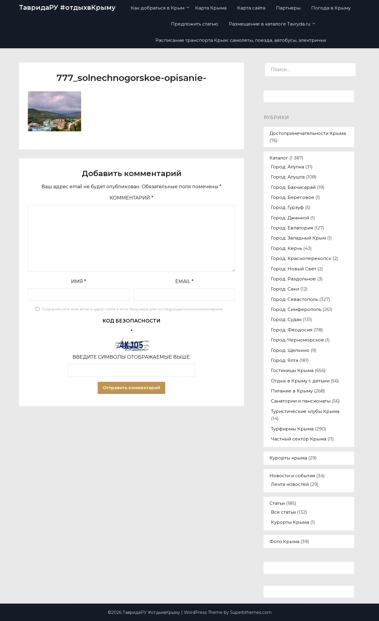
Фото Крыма (284, 541)
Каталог (278, 158)
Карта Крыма (211, 8)
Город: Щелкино (290, 350)
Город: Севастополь (294, 299)
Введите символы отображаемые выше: (132, 357)
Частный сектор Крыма (298, 439)
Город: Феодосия (291, 330)
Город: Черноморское (297, 340)
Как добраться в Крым (157, 8)
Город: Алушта (288, 177)
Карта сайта (251, 8)
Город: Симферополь (296, 309)
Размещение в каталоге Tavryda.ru (269, 24)
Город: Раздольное (293, 279)
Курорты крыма (288, 458)
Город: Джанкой (290, 218)
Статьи (277, 503)
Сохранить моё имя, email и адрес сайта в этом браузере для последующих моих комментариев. (132, 309)
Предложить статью (194, 24)
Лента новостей (290, 484)
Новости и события (292, 475)
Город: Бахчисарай (293, 187)
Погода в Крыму (331, 8)
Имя (78, 281)
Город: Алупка (287, 167)
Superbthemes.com (251, 612)
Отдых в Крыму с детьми (300, 381)
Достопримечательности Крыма (307, 133)
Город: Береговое (292, 197)
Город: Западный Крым (298, 238)
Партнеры (288, 8)
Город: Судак (286, 319)
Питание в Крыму (292, 391)
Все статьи (283, 512)
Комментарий (131, 198)
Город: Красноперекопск (301, 258)
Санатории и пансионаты (300, 401)
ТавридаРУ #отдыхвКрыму (67, 8)
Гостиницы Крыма (292, 370)
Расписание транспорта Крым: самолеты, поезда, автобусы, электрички (240, 40)
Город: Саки (285, 289)
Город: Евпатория (292, 228)
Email (184, 281)
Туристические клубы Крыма (305, 411)
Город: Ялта (284, 360)
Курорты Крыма (290, 522)
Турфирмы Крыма (292, 429)
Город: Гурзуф (287, 207)
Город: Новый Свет (293, 269)
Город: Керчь (286, 248)
